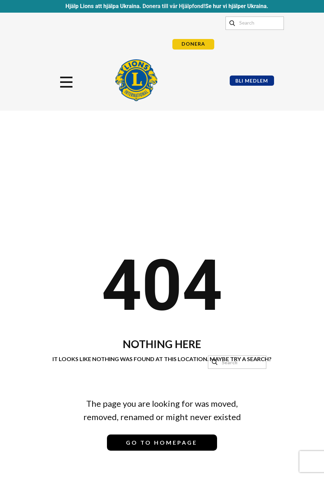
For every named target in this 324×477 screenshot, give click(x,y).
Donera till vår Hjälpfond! (173, 6)
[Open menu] (66, 82)
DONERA (193, 44)
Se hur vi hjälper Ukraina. (236, 6)
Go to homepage (161, 442)
